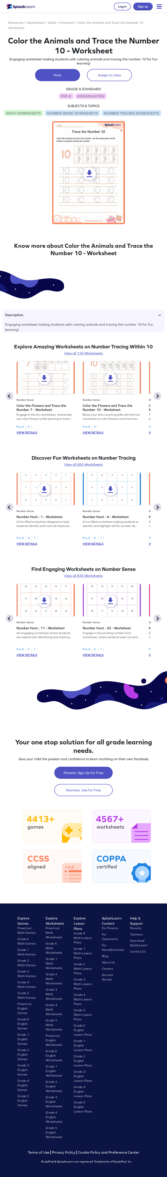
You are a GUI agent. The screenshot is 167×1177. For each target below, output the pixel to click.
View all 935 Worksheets (83, 576)
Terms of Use (39, 1152)
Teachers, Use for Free (83, 790)
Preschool (66, 23)
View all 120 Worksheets (83, 353)
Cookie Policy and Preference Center (108, 1152)
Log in (122, 6)
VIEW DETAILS (26, 432)
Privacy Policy (63, 1152)
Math (52, 23)
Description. (83, 315)
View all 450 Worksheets (83, 464)
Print (57, 75)
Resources (16, 23)
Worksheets (36, 23)
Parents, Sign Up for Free (83, 773)
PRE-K (66, 96)
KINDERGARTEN (90, 96)
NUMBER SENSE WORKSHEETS (72, 113)
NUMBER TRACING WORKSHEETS (131, 113)
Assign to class (109, 75)
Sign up (143, 6)
